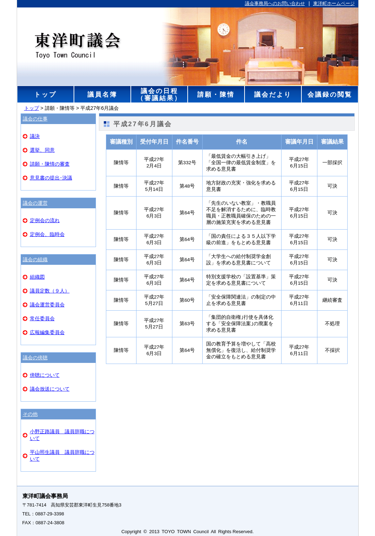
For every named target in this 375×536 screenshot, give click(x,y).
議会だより (272, 94)
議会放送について (50, 389)
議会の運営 (35, 203)
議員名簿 (102, 94)
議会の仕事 (35, 119)
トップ (45, 94)
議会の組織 (35, 259)
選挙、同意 (42, 150)
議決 (35, 136)
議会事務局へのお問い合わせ (275, 3)
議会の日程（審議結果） (158, 94)
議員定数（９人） (50, 291)
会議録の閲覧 (329, 94)
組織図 (37, 277)
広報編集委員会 (47, 332)
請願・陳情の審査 (50, 164)
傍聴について (45, 375)
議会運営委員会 (47, 304)
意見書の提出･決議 (51, 178)
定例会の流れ (45, 220)
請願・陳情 (216, 94)
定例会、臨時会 (47, 234)
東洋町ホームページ (334, 3)
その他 (30, 414)
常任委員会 (42, 318)
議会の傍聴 (35, 357)
